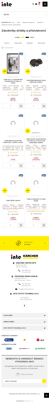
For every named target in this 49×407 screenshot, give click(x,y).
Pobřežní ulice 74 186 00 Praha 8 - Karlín (26, 278)
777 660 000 (26, 272)
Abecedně (41, 43)
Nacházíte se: (6, 22)
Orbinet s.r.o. (28, 401)
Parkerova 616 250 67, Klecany (26, 265)
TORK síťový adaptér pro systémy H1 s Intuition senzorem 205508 (36, 140)
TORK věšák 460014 (13, 200)
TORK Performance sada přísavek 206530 (36, 81)
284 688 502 (25, 270)
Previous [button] (4, 243)
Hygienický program (28, 22)
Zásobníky (40, 22)
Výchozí (6, 43)
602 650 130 (26, 285)
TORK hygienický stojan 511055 (36, 200)
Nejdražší (30, 43)
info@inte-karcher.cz (26, 289)
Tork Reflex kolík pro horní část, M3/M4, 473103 (13, 141)
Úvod (12, 22)
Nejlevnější (18, 43)
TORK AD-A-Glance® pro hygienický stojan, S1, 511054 (13, 81)
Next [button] (44, 243)
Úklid (18, 22)
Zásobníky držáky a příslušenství (11, 24)
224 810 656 (26, 284)
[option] (24, 243)
